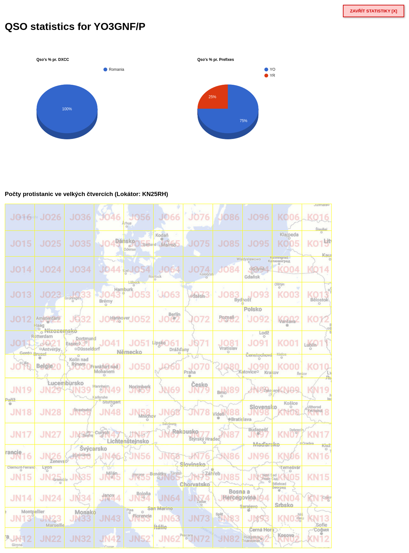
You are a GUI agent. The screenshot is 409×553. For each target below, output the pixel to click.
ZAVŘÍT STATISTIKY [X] (373, 11)
